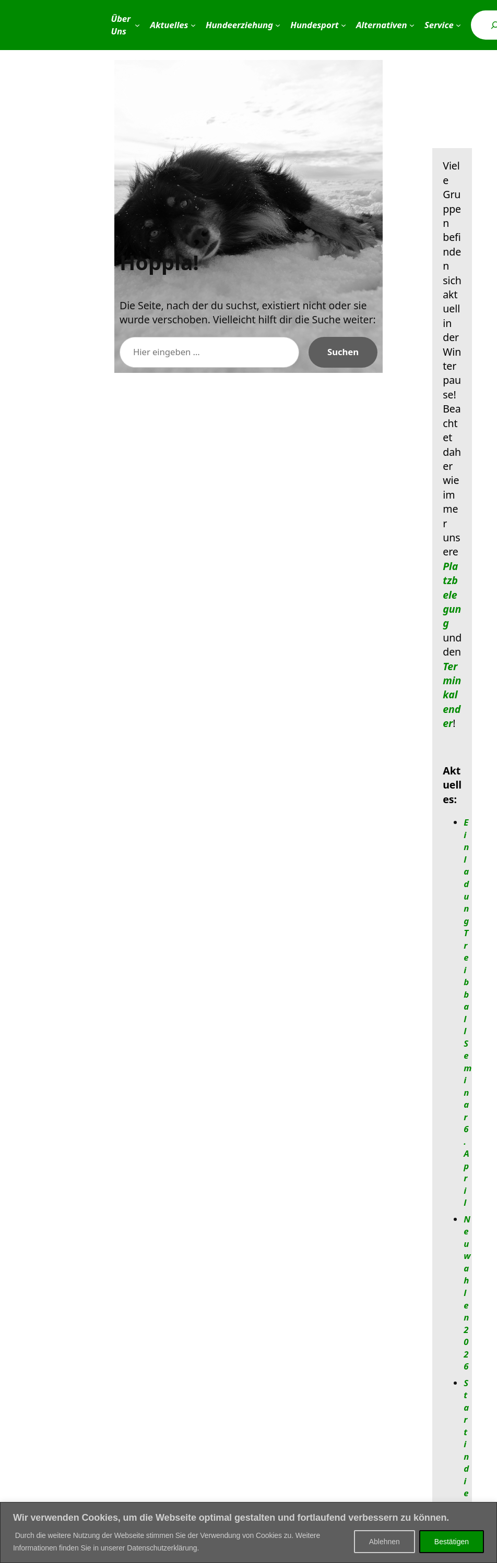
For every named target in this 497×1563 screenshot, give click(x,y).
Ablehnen (384, 1541)
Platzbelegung (452, 595)
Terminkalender (452, 695)
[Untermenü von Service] (458, 25)
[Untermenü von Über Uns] (137, 25)
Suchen (343, 352)
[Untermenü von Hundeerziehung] (277, 25)
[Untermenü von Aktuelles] (193, 25)
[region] (248, 1532)
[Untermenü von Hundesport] (343, 25)
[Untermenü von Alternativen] (412, 25)
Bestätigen (451, 1541)
